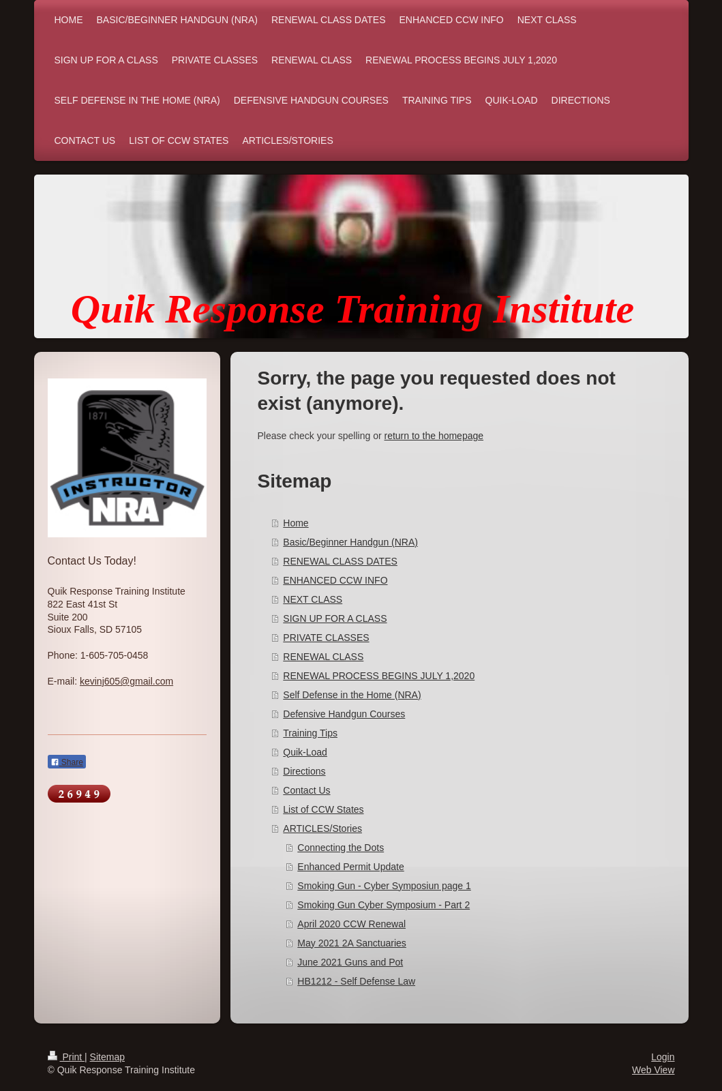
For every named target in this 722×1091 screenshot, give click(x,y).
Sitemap (107, 1056)
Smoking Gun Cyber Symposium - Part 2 (383, 904)
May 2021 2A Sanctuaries (351, 943)
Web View (653, 1069)
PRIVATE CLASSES (326, 637)
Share (66, 762)
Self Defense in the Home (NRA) (352, 694)
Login (662, 1056)
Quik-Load (305, 752)
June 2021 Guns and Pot (350, 962)
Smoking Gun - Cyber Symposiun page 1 (383, 885)
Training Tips (310, 733)
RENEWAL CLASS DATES (340, 561)
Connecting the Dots (340, 847)
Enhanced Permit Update (350, 866)
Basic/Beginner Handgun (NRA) (350, 542)
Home (295, 523)
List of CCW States (323, 809)
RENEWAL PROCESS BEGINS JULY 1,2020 (379, 675)
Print (66, 1056)
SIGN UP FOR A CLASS (335, 618)
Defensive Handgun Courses (344, 713)
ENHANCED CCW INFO (335, 580)
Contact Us (306, 790)
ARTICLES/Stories (322, 828)
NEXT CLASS (312, 599)
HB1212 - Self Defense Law (356, 981)
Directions (304, 771)
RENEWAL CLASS (323, 656)
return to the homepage (434, 435)
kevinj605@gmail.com (126, 681)
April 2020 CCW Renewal (351, 923)
